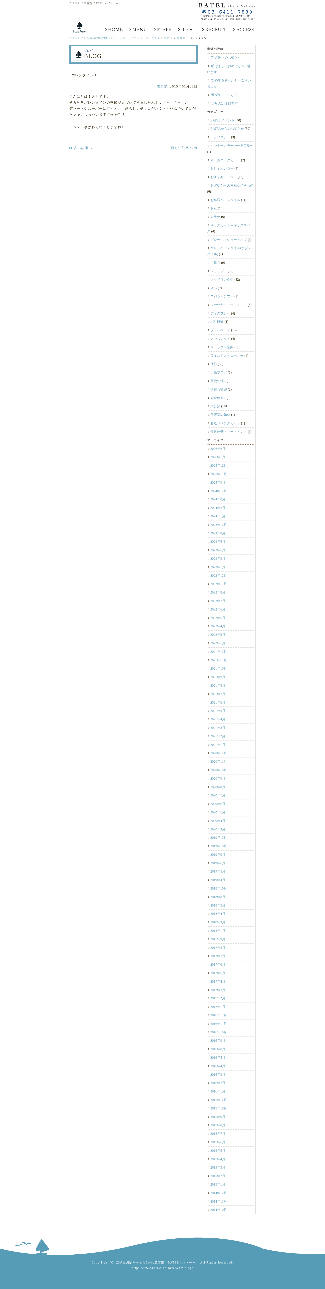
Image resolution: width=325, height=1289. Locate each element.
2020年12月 (218, 753)
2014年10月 (218, 1209)
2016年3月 (217, 1074)
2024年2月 (217, 508)
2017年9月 (217, 939)
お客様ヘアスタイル (225, 200)
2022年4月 (217, 626)
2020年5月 (217, 812)
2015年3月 (217, 1167)
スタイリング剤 (222, 279)
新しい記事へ (184, 148)
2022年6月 (217, 609)
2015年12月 (218, 1100)
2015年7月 (217, 1133)
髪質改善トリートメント (228, 431)
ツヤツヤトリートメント (228, 305)
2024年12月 (218, 491)
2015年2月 (217, 1176)
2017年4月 (217, 981)
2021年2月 (217, 736)
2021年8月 (217, 685)
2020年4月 (217, 821)
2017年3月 (217, 990)
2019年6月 (217, 863)
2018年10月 (218, 888)
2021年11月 (218, 660)
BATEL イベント (222, 120)
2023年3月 (217, 558)
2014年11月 (218, 1201)
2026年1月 (217, 457)
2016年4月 (217, 1066)
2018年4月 (217, 913)
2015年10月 (218, 1108)
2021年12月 (218, 651)
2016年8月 (217, 1049)
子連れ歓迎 (218, 389)
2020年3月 (217, 829)
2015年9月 (217, 1117)
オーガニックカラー (225, 160)
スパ (213, 288)
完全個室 (217, 398)
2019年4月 (217, 880)
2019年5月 (217, 871)
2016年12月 (218, 1015)
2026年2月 (217, 448)
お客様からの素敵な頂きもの (231, 185)
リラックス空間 (222, 347)
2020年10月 (218, 770)
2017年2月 (217, 998)
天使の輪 (217, 381)
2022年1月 (217, 643)
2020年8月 (217, 787)
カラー (215, 216)
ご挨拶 (215, 262)
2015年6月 (217, 1142)
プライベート (220, 330)
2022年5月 (217, 618)
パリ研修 (217, 321)
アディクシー (220, 137)
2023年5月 (217, 550)
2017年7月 (217, 956)
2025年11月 (218, 474)
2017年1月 (217, 1007)
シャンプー (218, 271)
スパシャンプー (222, 296)
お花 (213, 208)
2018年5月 (217, 905)
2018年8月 (217, 897)
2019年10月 (218, 846)
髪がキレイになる (224, 95)
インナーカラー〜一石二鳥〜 (231, 145)
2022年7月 (217, 601)
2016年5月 (217, 1057)
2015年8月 (217, 1125)
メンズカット (220, 338)
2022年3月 (217, 634)
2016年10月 (218, 1032)
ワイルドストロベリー (227, 355)
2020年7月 (217, 795)
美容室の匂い (220, 414)
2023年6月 (217, 541)
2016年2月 (217, 1083)
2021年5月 (217, 710)
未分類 (162, 86)
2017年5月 (217, 973)
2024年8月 (217, 499)
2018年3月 (217, 922)
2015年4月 (217, 1159)
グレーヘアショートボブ (228, 240)
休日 (213, 364)
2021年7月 (217, 694)
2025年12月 (218, 465)
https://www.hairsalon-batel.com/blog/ (162, 1268)
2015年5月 (217, 1150)
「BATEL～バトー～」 (182, 1262)
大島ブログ (218, 372)
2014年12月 (218, 1193)
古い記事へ (80, 148)
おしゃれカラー (222, 168)
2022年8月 (217, 592)
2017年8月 (217, 947)
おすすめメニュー (223, 177)
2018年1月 (217, 930)
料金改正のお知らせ (226, 57)
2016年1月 (217, 1091)
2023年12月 (218, 525)
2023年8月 (217, 533)
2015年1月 (217, 1184)
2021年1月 (217, 744)
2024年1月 (217, 516)
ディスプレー (220, 313)
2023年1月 (217, 567)
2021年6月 (217, 702)
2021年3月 (217, 727)
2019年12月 (218, 837)
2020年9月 (217, 778)
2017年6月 (217, 964)
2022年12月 (218, 575)
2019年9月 (217, 854)
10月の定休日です (224, 103)
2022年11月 (218, 584)
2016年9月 (217, 1040)
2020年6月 (217, 804)
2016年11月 (218, 1024)
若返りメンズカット (225, 423)
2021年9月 (217, 677)
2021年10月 (218, 668)
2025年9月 (217, 482)
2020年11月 (218, 761)
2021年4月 (217, 719)
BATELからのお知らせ (227, 128)
